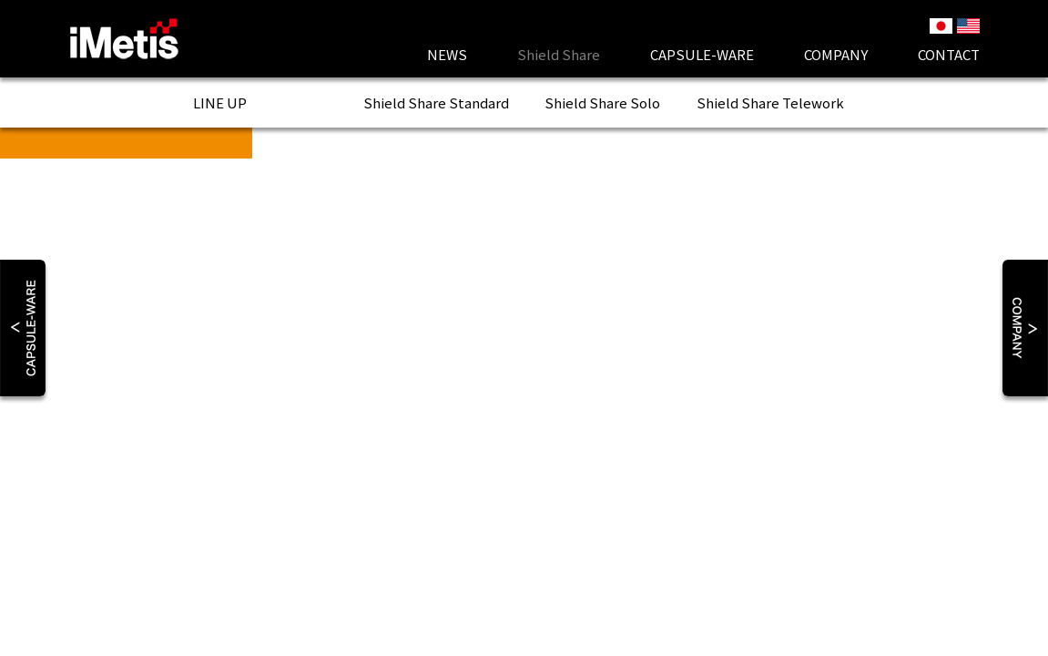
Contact (949, 54)
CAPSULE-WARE (702, 54)
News (447, 54)
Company (836, 54)
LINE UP (220, 102)
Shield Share (436, 102)
